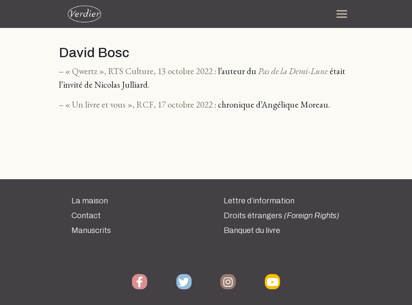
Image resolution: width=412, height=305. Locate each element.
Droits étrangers (281, 215)
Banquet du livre (252, 230)
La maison (89, 201)
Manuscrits (91, 230)
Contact (86, 215)
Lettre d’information (259, 201)
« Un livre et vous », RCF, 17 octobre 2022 (139, 104)
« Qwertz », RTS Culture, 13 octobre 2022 (139, 71)
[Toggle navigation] (341, 14)
